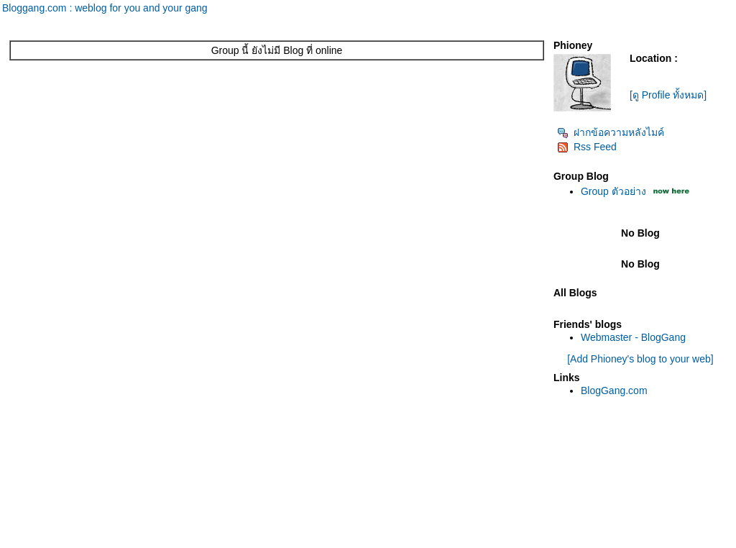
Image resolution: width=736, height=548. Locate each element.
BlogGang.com (614, 390)
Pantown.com (158, 541)
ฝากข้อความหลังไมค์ (610, 132)
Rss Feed (587, 146)
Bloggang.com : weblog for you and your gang (105, 8)
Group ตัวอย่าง (613, 191)
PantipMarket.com (89, 541)
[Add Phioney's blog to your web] (640, 359)
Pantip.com (25, 541)
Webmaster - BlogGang (633, 337)
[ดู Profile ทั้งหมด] (668, 95)
